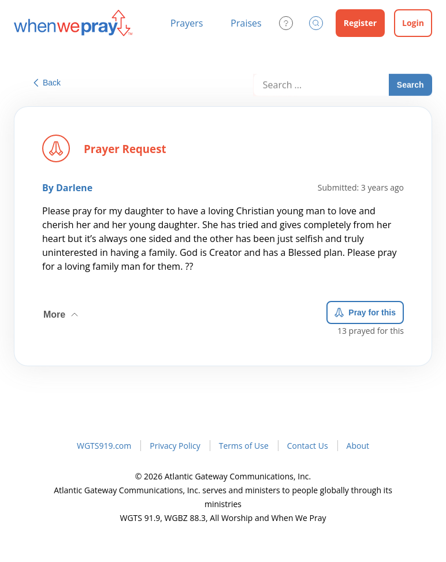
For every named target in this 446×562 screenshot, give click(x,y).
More (61, 311)
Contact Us (307, 445)
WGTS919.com (104, 445)
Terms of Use (244, 445)
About (358, 445)
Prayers (186, 23)
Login (413, 22)
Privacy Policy (175, 445)
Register (360, 22)
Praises (246, 23)
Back (47, 82)
